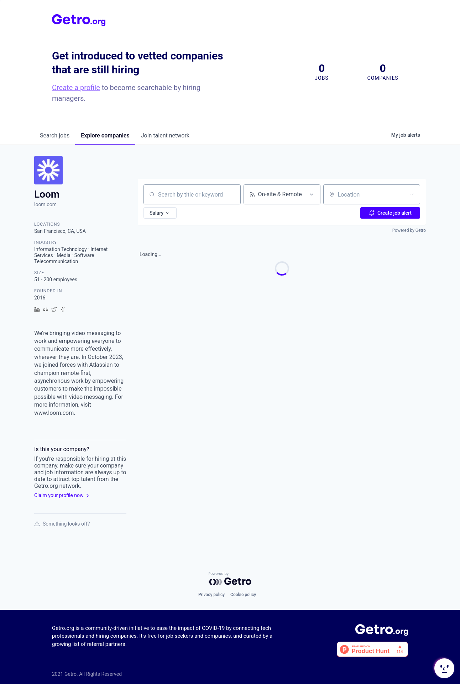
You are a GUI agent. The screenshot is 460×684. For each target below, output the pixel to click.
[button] (160, 213)
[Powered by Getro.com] (230, 578)
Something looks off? (62, 524)
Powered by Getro (409, 230)
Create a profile (76, 87)
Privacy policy (211, 594)
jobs (54, 135)
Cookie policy (243, 594)
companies (105, 135)
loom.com (45, 204)
